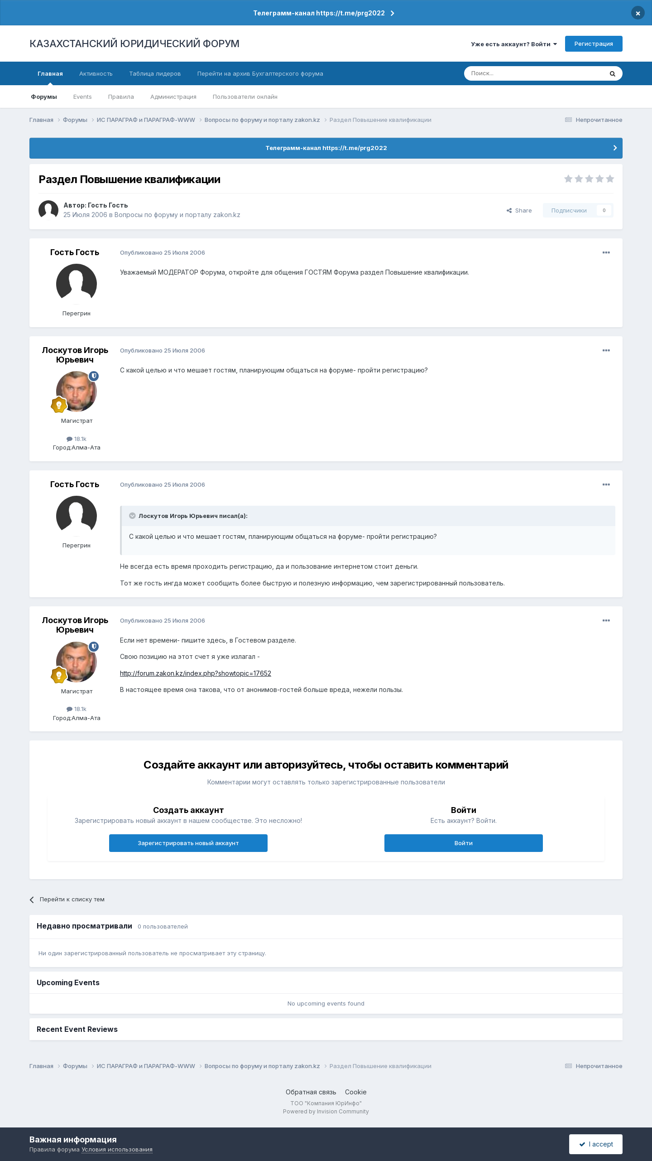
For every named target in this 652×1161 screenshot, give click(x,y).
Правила (121, 96)
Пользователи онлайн (245, 96)
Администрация (173, 96)
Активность (96, 73)
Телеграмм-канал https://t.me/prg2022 (319, 13)
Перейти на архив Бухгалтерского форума (260, 73)
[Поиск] (508, 73)
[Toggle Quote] (133, 515)
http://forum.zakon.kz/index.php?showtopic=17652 (195, 673)
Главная (50, 77)
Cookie (356, 1092)
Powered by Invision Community (326, 1111)
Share (519, 210)
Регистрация (594, 43)
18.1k (76, 438)
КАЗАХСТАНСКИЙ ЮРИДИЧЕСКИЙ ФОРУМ (134, 43)
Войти (464, 843)
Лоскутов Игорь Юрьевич (75, 355)
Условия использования (117, 1149)
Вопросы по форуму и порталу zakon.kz (177, 214)
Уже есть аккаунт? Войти (514, 44)
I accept (596, 1144)
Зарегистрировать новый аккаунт (188, 843)
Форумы (44, 96)
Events (82, 96)
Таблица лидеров (155, 73)
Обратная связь (311, 1092)
